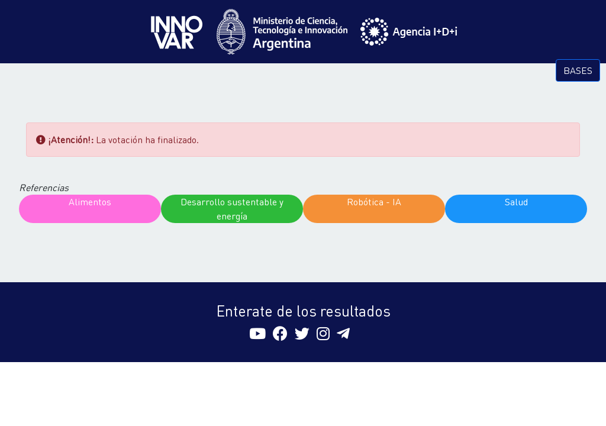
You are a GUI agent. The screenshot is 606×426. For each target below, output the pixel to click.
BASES (577, 70)
